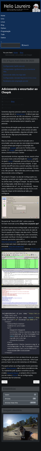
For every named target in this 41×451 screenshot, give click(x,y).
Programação (5, 31)
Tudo (2, 34)
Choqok (13, 148)
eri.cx (10, 161)
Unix (2, 19)
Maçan (15, 375)
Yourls (29, 159)
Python (3, 28)
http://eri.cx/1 (35, 249)
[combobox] (10, 45)
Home (3, 16)
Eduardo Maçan (13, 373)
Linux (3, 22)
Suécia (3, 37)
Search (25, 45)
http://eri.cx (20, 114)
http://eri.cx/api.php (9, 242)
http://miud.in (11, 368)
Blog (2, 25)
